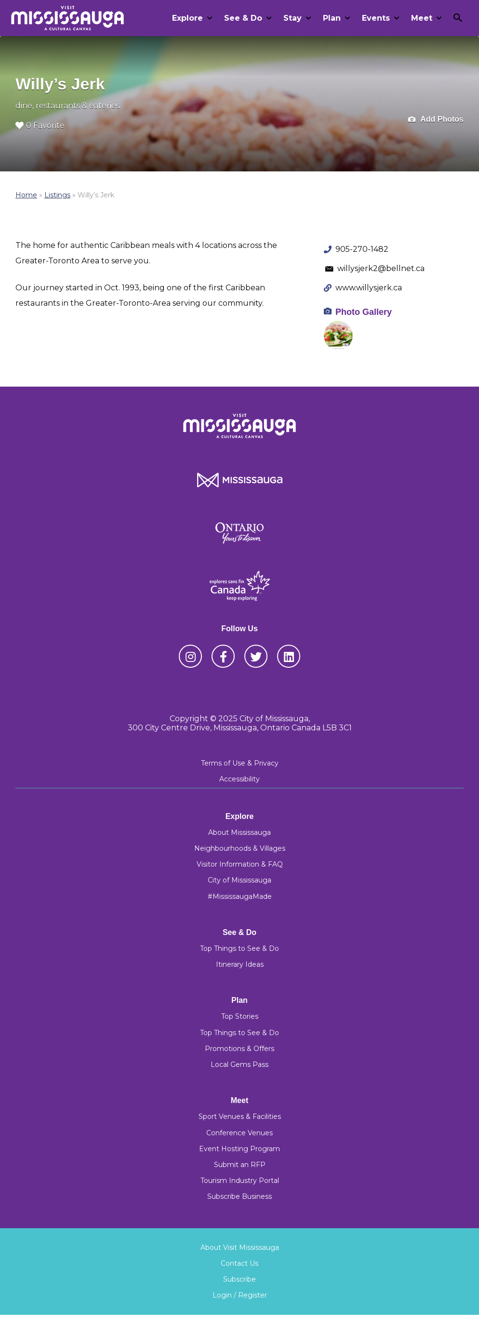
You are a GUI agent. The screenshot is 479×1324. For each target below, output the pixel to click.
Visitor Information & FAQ (240, 864)
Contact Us (239, 1263)
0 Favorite (40, 125)
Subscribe (239, 1279)
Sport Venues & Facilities (240, 1116)
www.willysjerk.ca (368, 287)
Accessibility (239, 779)
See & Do (243, 18)
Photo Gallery (363, 312)
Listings (57, 195)
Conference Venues (239, 1133)
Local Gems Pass (239, 1064)
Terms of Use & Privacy (240, 763)
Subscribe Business (239, 1196)
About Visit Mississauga (239, 1247)
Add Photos (436, 119)
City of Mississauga (239, 880)
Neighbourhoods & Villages (239, 848)
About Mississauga (239, 832)
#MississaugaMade (240, 896)
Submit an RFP (240, 1164)
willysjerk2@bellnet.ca (381, 268)
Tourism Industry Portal (239, 1180)
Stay (292, 18)
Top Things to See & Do (239, 948)
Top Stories (239, 1016)
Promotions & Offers (239, 1048)
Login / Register (240, 1295)
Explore (187, 18)
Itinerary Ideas (240, 964)
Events (376, 18)
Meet (421, 18)
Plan (332, 18)
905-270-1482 (361, 249)
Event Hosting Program (239, 1148)
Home (26, 195)
